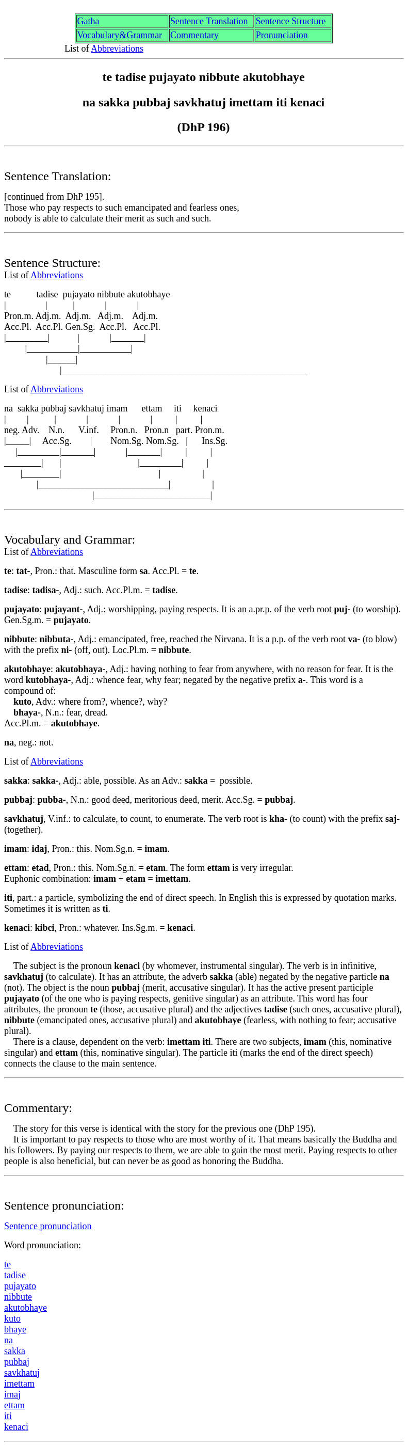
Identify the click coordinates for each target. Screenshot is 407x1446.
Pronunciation (282, 35)
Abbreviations (117, 48)
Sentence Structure (290, 21)
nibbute (18, 1297)
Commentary (194, 35)
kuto (12, 1318)
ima (12, 1394)
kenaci (16, 1427)
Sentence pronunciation (47, 1226)
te (7, 1264)
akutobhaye (25, 1307)
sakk (14, 1351)
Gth (88, 21)
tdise (15, 1275)
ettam (14, 1405)
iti (8, 1416)
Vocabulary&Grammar (119, 35)
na (8, 1340)
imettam (19, 1383)
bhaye (15, 1329)
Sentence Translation (209, 21)
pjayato (20, 1286)
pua (16, 1362)
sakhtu (22, 1373)
